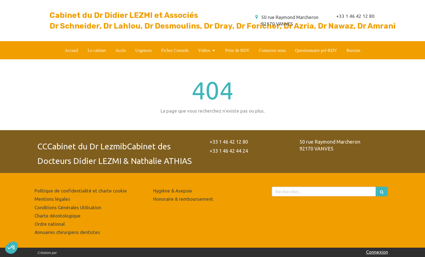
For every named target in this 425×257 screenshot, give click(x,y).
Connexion (377, 252)
